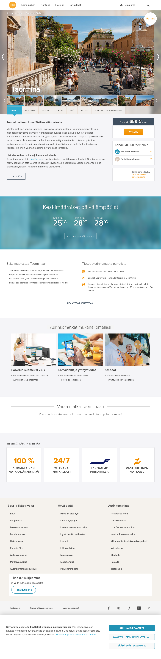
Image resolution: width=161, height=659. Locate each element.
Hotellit (30, 110)
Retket (84, 110)
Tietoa (45, 110)
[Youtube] (139, 608)
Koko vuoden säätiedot (79, 236)
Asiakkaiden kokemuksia (108, 110)
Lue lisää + (16, 176)
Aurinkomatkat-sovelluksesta (139, 175)
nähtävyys (35, 159)
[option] (80, 55)
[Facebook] (108, 608)
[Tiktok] (129, 608)
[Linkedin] (149, 608)
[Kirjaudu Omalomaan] (128, 5)
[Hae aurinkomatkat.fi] (148, 5)
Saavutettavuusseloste (41, 608)
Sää (72, 110)
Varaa (133, 132)
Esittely (14, 110)
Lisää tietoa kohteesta (79, 303)
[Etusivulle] (12, 5)
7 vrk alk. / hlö (133, 122)
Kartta (59, 110)
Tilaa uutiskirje (23, 589)
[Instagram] (118, 608)
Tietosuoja (15, 608)
